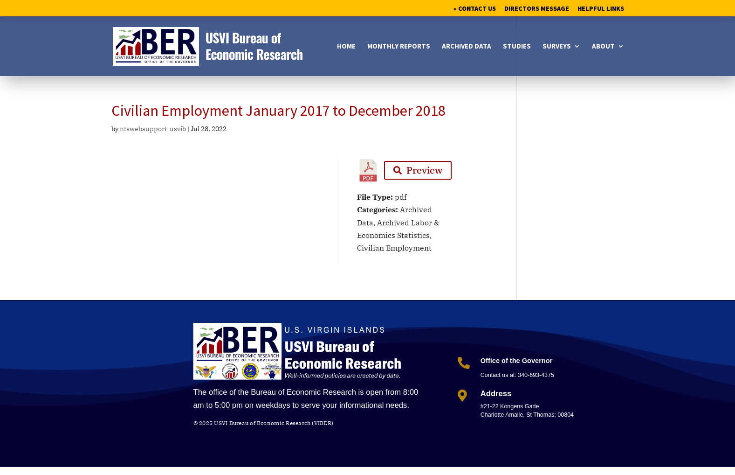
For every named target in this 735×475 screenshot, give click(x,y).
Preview (417, 170)
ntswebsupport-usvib (153, 129)
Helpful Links (600, 9)
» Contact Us (474, 9)
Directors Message (536, 9)
